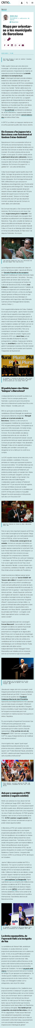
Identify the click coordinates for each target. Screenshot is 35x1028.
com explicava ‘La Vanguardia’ (15, 879)
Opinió (4, 9)
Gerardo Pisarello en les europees (16, 272)
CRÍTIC (14, 889)
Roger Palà (14, 16)
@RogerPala (14, 22)
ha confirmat (9, 110)
